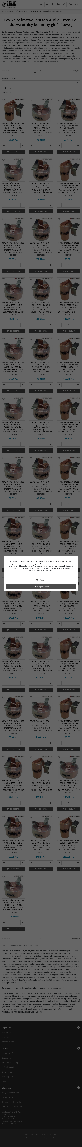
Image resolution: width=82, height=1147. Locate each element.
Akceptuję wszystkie (41, 586)
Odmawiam (41, 580)
